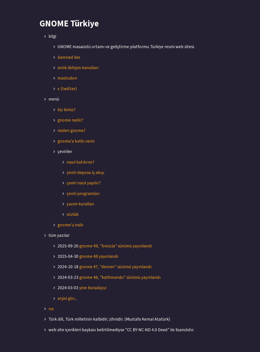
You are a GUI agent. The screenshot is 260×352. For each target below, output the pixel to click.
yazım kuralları (80, 204)
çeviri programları (83, 193)
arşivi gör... (67, 298)
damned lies (69, 57)
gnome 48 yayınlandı (98, 256)
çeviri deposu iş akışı (85, 172)
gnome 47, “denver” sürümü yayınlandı (115, 267)
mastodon (67, 78)
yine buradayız (92, 288)
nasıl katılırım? (80, 162)
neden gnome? (72, 130)
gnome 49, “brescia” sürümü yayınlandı (115, 246)
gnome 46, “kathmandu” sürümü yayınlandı (120, 277)
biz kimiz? (67, 110)
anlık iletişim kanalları (78, 68)
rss (51, 309)
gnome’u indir (70, 225)
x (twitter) (67, 89)
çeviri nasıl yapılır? (84, 183)
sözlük (73, 214)
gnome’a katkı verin (76, 141)
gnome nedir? (70, 120)
